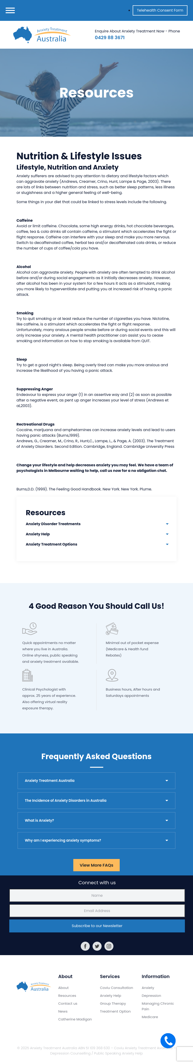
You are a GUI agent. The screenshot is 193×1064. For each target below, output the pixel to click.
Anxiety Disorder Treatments (53, 524)
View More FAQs (96, 865)
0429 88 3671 (110, 37)
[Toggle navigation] (10, 10)
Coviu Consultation (116, 987)
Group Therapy (113, 1003)
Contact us (67, 1003)
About (63, 987)
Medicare (150, 1016)
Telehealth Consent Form (160, 10)
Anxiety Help (38, 534)
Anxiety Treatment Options (51, 544)
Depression (151, 995)
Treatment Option (115, 1011)
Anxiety (148, 987)
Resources (67, 995)
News (63, 1011)
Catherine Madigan (75, 1019)
